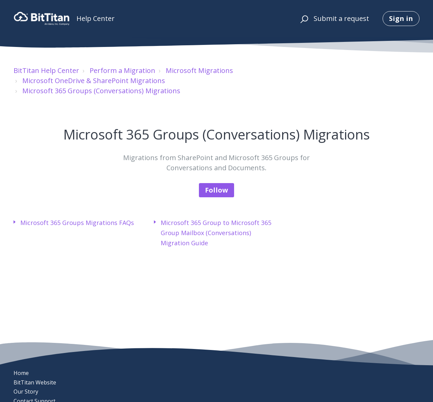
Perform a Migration (122, 70)
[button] (303, 18)
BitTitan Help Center (46, 70)
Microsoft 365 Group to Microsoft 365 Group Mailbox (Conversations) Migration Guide (216, 233)
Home (21, 373)
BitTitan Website (35, 382)
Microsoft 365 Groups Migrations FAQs (77, 223)
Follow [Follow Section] (216, 190)
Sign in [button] (401, 18)
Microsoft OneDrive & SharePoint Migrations (93, 80)
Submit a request (341, 18)
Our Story (26, 391)
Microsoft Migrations (199, 70)
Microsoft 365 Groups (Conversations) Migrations (101, 90)
